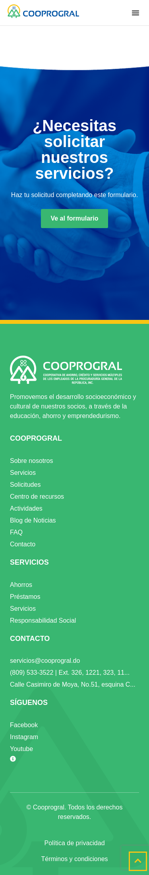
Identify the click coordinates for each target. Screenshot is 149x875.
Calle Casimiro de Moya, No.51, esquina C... (72, 684)
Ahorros (21, 584)
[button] (135, 13)
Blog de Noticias (33, 520)
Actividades (26, 508)
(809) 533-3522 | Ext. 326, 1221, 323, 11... (70, 672)
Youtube (21, 748)
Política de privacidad (74, 843)
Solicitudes (25, 484)
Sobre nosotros (31, 460)
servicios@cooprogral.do (45, 660)
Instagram (24, 737)
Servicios (23, 472)
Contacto (22, 544)
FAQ (16, 532)
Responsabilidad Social (43, 620)
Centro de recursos (37, 496)
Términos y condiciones (74, 859)
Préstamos (25, 596)
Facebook (24, 725)
